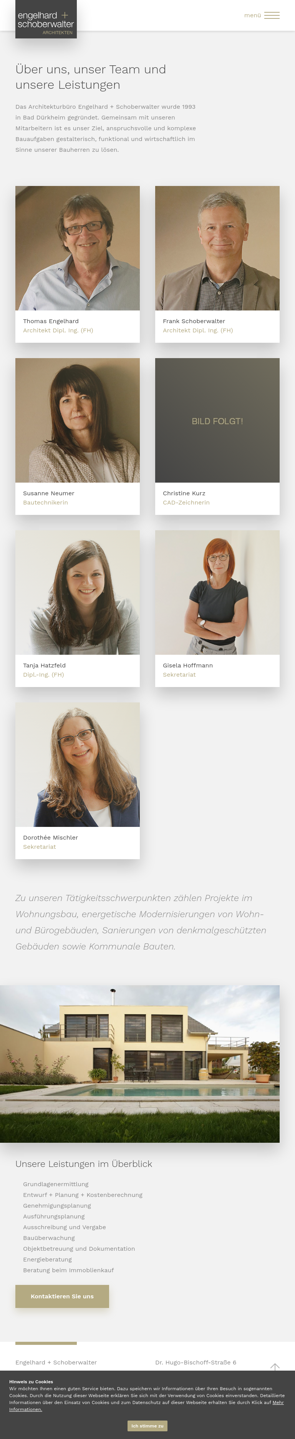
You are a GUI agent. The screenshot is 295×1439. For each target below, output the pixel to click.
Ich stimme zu (147, 1426)
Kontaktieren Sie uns (62, 1296)
